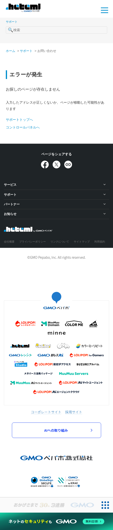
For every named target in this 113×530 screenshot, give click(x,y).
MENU (104, 10)
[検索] (56, 30)
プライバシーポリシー (32, 241)
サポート (11, 21)
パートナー (12, 204)
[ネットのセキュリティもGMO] (56, 521)
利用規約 (99, 241)
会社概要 (9, 241)
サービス (10, 184)
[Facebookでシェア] (45, 164)
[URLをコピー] (68, 164)
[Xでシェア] (56, 164)
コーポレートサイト (46, 411)
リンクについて (59, 241)
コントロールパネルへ (23, 127)
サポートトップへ (19, 120)
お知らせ (10, 214)
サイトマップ (82, 241)
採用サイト (73, 411)
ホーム (10, 51)
